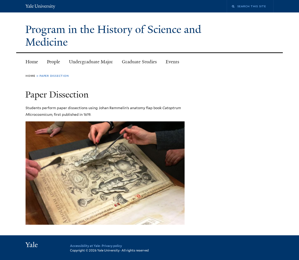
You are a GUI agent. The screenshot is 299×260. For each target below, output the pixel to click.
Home (32, 62)
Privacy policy (112, 246)
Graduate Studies (139, 62)
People (53, 62)
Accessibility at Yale (85, 246)
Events (172, 62)
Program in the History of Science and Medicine (113, 36)
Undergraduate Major (91, 62)
